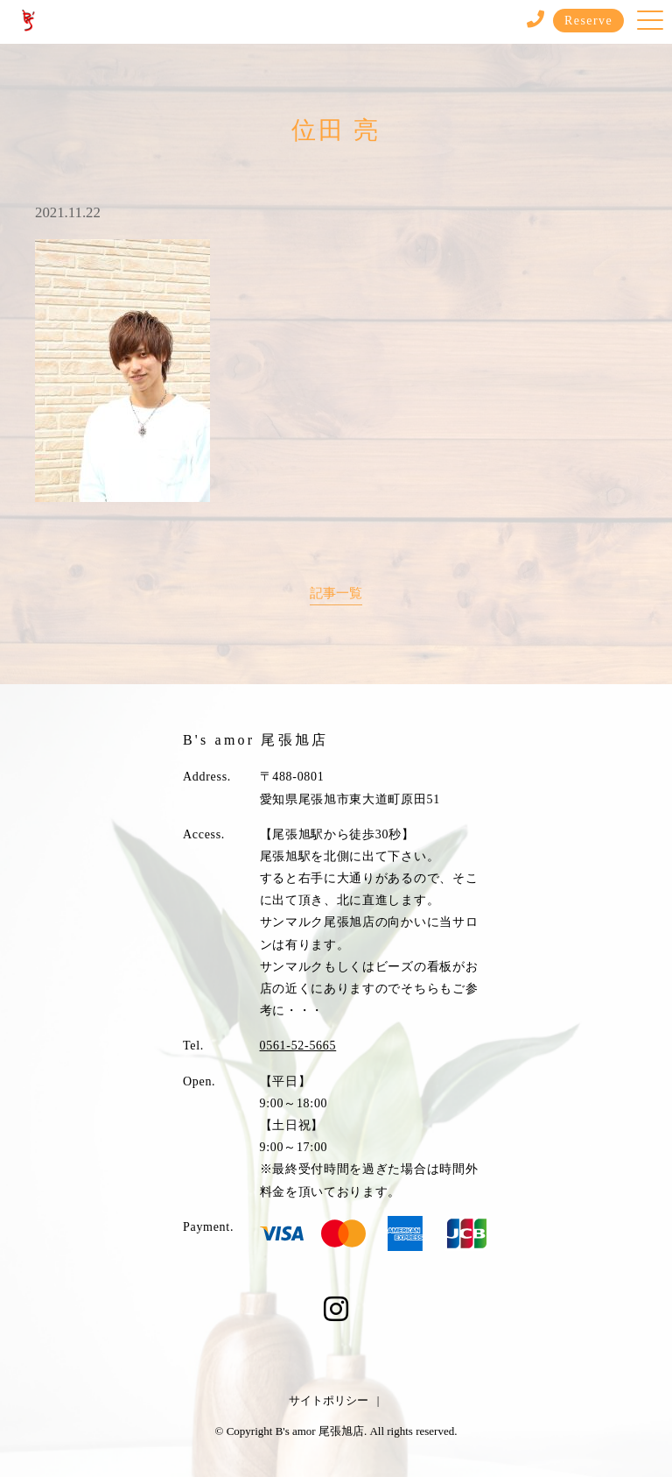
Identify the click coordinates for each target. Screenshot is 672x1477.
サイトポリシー (328, 1400)
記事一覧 (336, 592)
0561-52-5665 (298, 1045)
